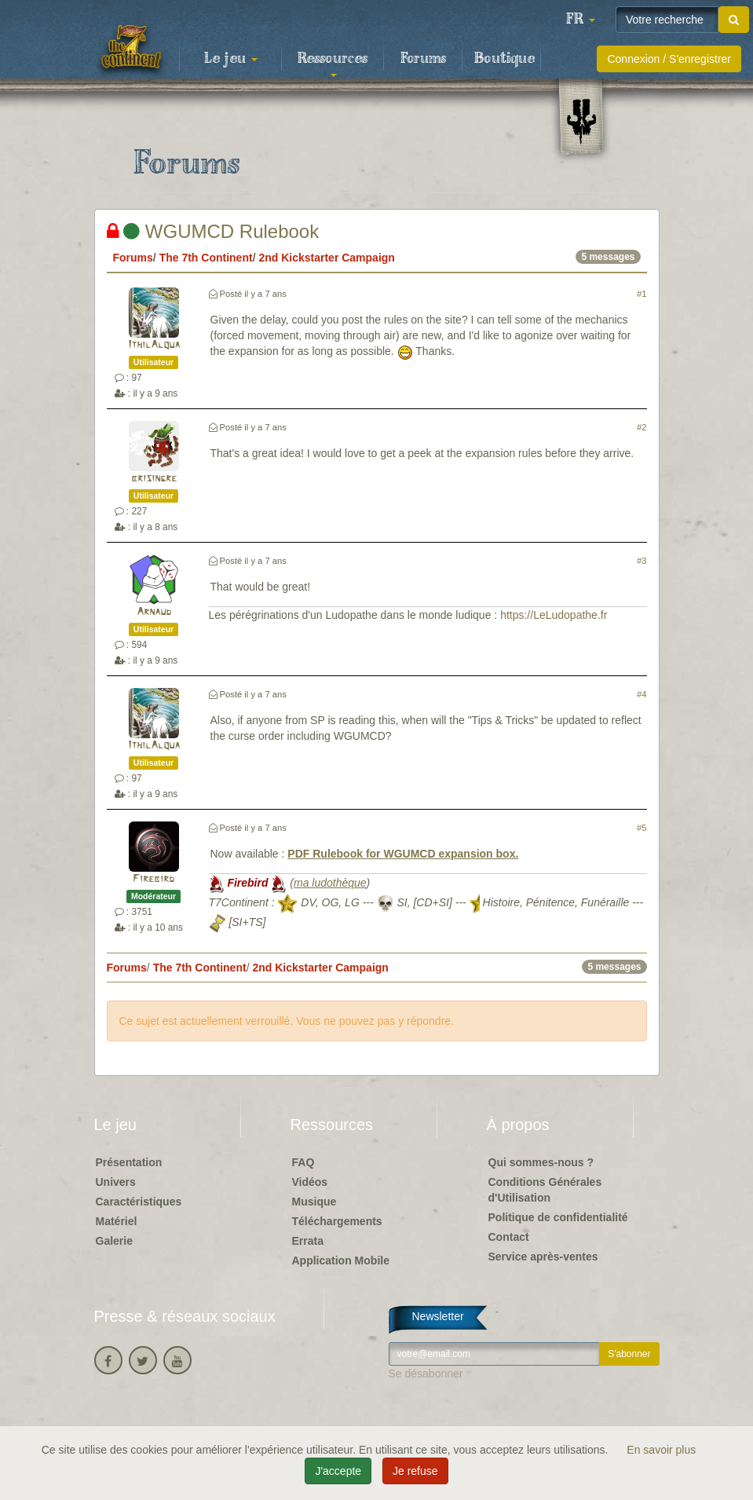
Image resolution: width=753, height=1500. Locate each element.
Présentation (129, 1162)
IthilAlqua (154, 345)
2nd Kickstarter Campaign (326, 257)
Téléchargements (337, 1221)
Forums (423, 59)
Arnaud (154, 612)
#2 (641, 427)
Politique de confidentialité (558, 1217)
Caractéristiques (139, 1201)
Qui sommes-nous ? (541, 1162)
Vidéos (310, 1182)
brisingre (154, 479)
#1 (641, 293)
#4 (641, 694)
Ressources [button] (332, 63)
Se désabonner (426, 1373)
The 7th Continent (206, 257)
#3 (641, 560)
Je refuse (415, 1471)
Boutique (504, 59)
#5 (641, 827)
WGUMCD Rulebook (213, 231)
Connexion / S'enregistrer (669, 59)
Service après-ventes (543, 1256)
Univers (116, 1182)
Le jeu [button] (231, 59)
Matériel (116, 1221)
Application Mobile (340, 1260)
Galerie (114, 1241)
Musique (314, 1201)
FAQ (303, 1162)
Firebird (153, 879)
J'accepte (338, 1471)
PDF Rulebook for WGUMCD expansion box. (402, 853)
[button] (580, 19)
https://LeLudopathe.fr (553, 615)
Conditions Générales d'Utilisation (545, 1190)
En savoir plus (661, 1449)
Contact (508, 1237)
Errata (307, 1241)
